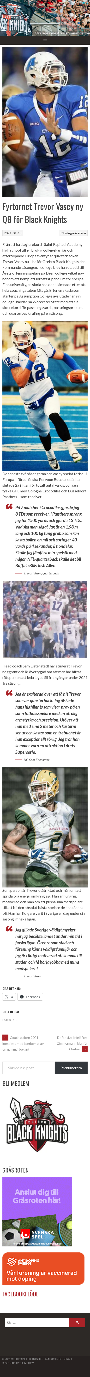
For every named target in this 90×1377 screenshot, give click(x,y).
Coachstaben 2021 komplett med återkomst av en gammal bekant (23, 1043)
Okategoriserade (73, 233)
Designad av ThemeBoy (18, 1363)
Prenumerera (71, 1067)
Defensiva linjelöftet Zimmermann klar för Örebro (72, 1043)
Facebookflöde (20, 1293)
